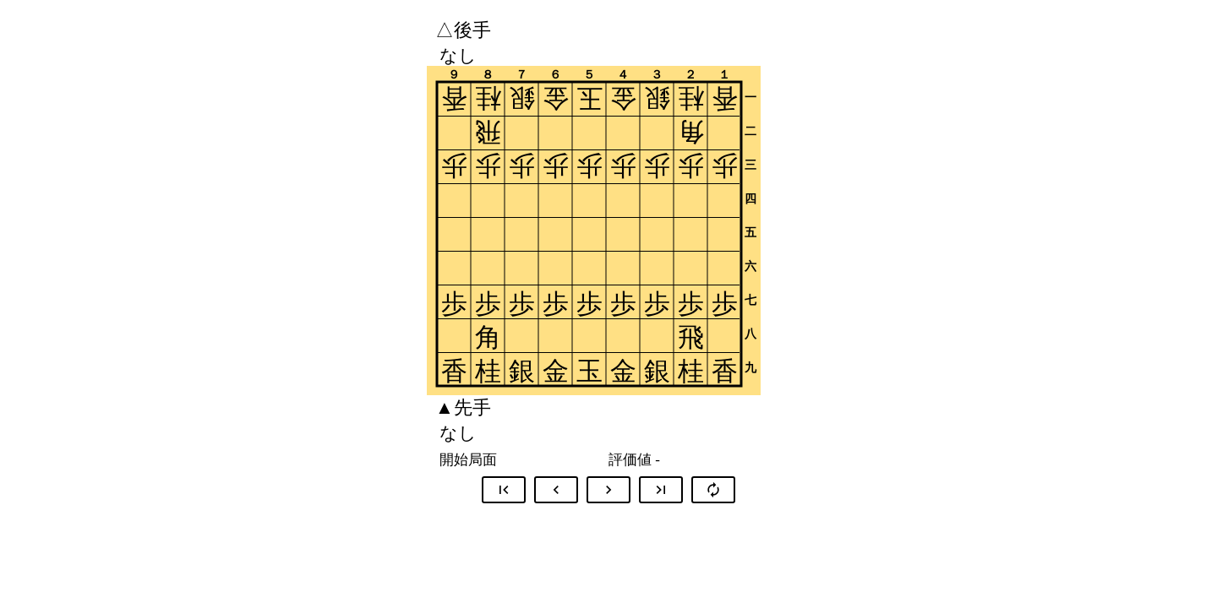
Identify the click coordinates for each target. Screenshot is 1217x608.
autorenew (713, 489)
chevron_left (556, 489)
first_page (503, 489)
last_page (660, 489)
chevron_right (608, 489)
